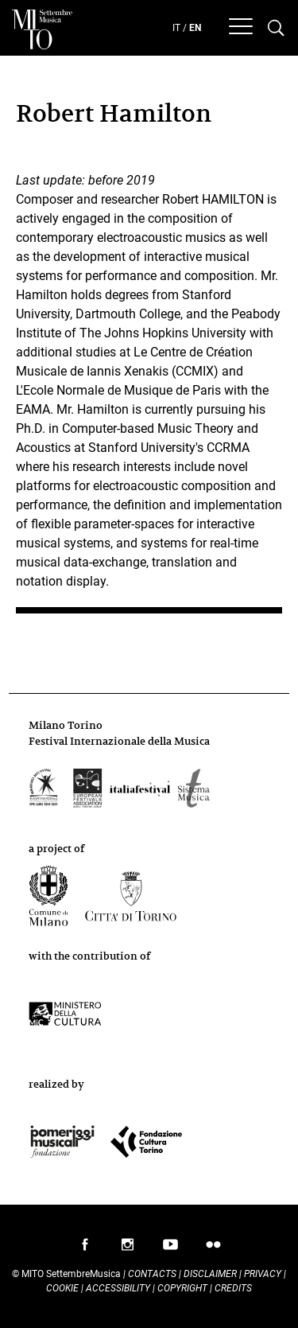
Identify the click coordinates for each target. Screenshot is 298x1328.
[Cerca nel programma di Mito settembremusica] (276, 28)
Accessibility (119, 1288)
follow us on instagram (128, 1248)
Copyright (182, 1288)
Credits (233, 1288)
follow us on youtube (171, 1248)
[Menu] (241, 28)
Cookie (62, 1288)
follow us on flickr (214, 1248)
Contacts (152, 1273)
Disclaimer (210, 1273)
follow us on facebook (85, 1248)
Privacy (262, 1273)
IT (176, 27)
